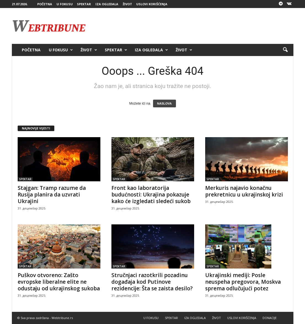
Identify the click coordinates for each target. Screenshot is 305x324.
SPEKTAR (84, 4)
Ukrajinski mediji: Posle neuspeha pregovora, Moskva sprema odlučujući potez (243, 282)
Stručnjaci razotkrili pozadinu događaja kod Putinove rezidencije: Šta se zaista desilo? (152, 282)
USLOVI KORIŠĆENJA (151, 4)
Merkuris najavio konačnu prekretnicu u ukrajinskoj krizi (244, 191)
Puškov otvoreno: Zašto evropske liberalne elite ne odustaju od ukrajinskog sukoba (59, 282)
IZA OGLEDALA (106, 4)
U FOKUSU (65, 4)
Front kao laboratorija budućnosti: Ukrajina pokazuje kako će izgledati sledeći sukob (151, 194)
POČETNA (44, 4)
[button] (285, 50)
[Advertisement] (193, 26)
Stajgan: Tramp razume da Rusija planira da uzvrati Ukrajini (52, 194)
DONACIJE (270, 318)
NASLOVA (164, 103)
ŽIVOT (127, 4)
